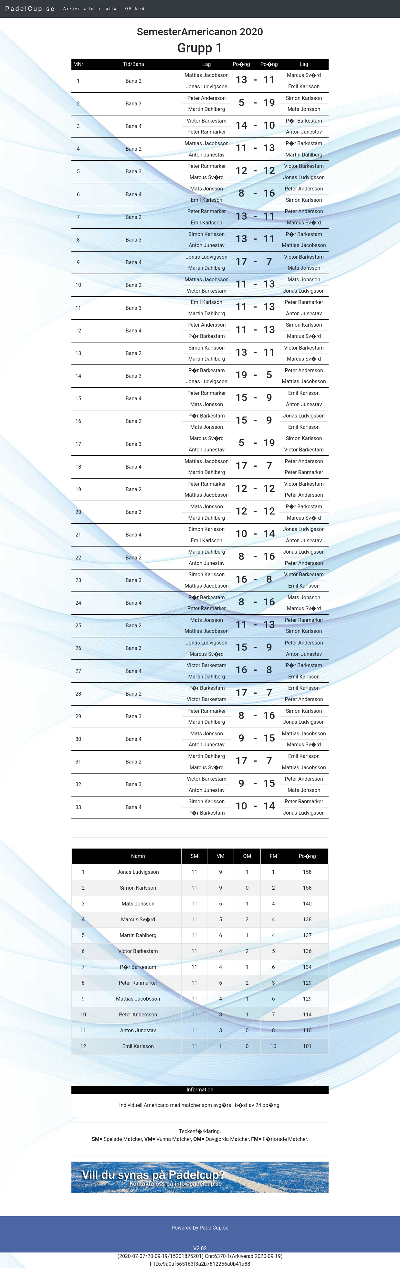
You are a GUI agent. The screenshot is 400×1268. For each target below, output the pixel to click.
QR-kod (135, 8)
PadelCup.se (30, 9)
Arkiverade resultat (91, 8)
